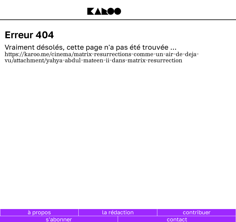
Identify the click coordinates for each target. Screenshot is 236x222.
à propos (39, 212)
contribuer (196, 212)
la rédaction (118, 212)
